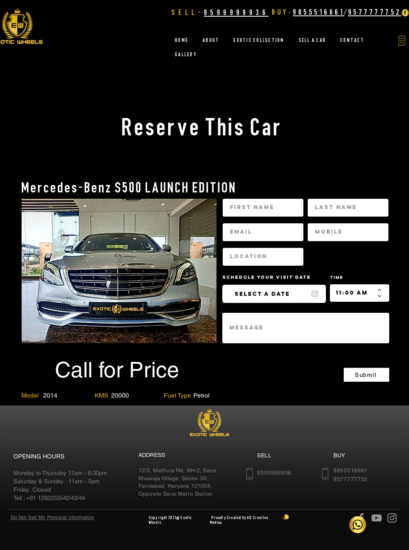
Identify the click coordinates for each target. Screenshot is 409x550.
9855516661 (319, 12)
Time (336, 277)
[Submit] (366, 375)
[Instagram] (392, 518)
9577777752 (374, 12)
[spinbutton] (354, 293)
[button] (402, 40)
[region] (119, 270)
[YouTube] (376, 518)
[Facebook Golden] (405, 13)
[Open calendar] (315, 294)
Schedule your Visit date (271, 277)
